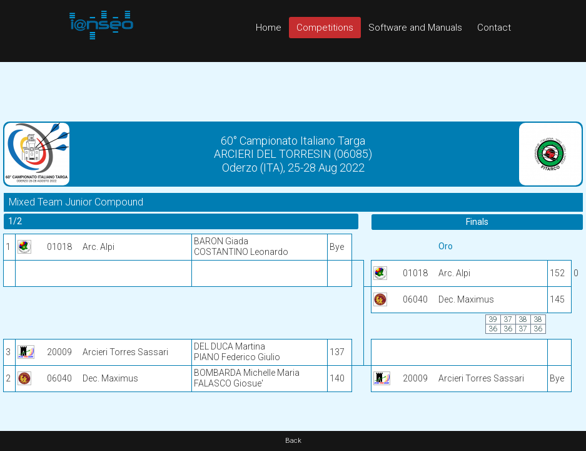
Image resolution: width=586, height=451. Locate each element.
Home (268, 27)
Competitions (324, 27)
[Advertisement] (293, 90)
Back (293, 441)
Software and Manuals (415, 27)
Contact (494, 27)
